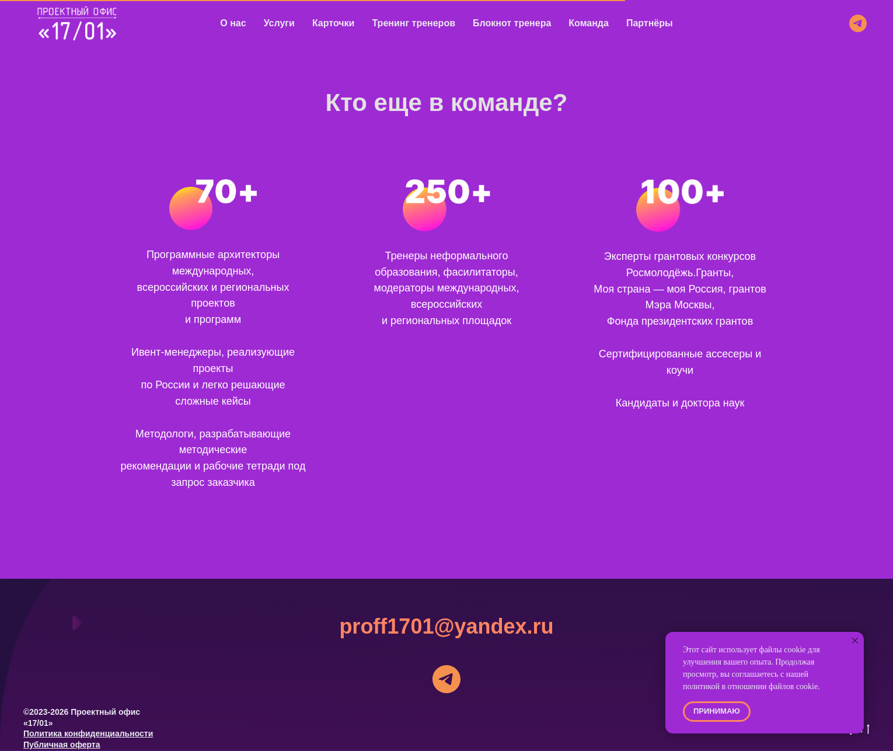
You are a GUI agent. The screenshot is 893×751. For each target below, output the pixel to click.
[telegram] (858, 23)
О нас (233, 23)
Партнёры (649, 23)
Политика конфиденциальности (88, 733)
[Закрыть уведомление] (855, 640)
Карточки (333, 23)
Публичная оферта (61, 744)
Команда (588, 23)
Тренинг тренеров (413, 23)
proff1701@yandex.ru (446, 626)
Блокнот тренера (512, 23)
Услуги (279, 23)
